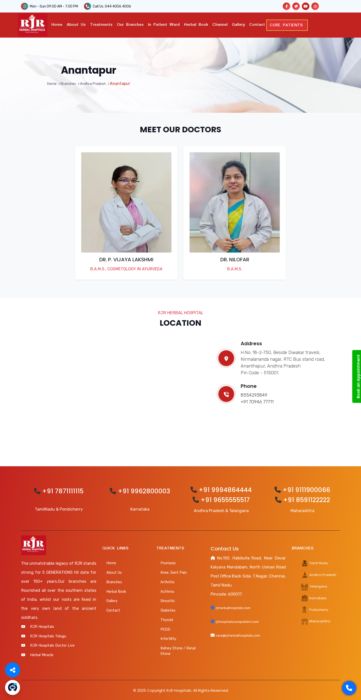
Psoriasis (168, 562)
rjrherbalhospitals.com (237, 606)
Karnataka (315, 596)
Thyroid (166, 619)
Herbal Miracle (41, 654)
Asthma (167, 590)
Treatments (101, 24)
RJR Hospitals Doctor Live (52, 644)
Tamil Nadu (315, 562)
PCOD (165, 628)
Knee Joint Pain (173, 571)
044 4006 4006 (118, 6)
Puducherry (315, 608)
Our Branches (130, 24)
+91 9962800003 (144, 490)
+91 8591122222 (306, 499)
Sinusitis (167, 600)
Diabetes (167, 609)
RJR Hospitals (42, 625)
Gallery (238, 24)
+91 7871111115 (62, 490)
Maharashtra (317, 619)
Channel (220, 24)
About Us (76, 24)
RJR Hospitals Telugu (48, 635)
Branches (67, 82)
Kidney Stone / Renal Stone (178, 650)
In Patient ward (164, 24)
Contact (257, 24)
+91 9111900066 (306, 489)
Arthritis (167, 581)
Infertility (168, 638)
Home (56, 24)
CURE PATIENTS (288, 24)
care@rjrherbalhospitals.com (242, 633)
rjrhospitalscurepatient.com (242, 620)
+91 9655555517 (225, 499)
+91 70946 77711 (257, 401)
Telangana (315, 585)
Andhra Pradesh (95, 82)
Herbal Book (196, 24)
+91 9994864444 (225, 489)
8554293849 (254, 394)
